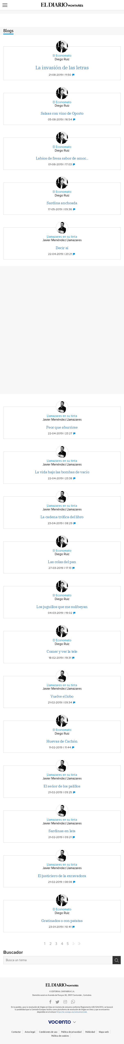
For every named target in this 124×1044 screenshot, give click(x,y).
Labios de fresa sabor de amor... (62, 158)
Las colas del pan (62, 561)
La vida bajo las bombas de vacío (62, 472)
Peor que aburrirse (62, 427)
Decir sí (62, 247)
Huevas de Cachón (61, 741)
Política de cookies (60, 1036)
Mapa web (104, 1032)
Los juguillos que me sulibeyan (62, 606)
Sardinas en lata (62, 830)
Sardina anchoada (62, 203)
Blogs (8, 31)
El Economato (62, 55)
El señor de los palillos (62, 786)
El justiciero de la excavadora (62, 875)
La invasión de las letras (62, 67)
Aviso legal (30, 1032)
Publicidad (90, 1032)
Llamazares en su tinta (62, 236)
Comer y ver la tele (62, 651)
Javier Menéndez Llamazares (62, 240)
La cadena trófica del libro (62, 517)
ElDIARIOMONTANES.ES (62, 985)
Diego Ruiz (62, 59)
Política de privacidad (71, 1032)
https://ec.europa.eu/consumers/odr (71, 1012)
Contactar (16, 1032)
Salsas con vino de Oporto (62, 113)
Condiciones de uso (48, 1032)
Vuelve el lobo (62, 696)
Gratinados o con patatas (61, 920)
